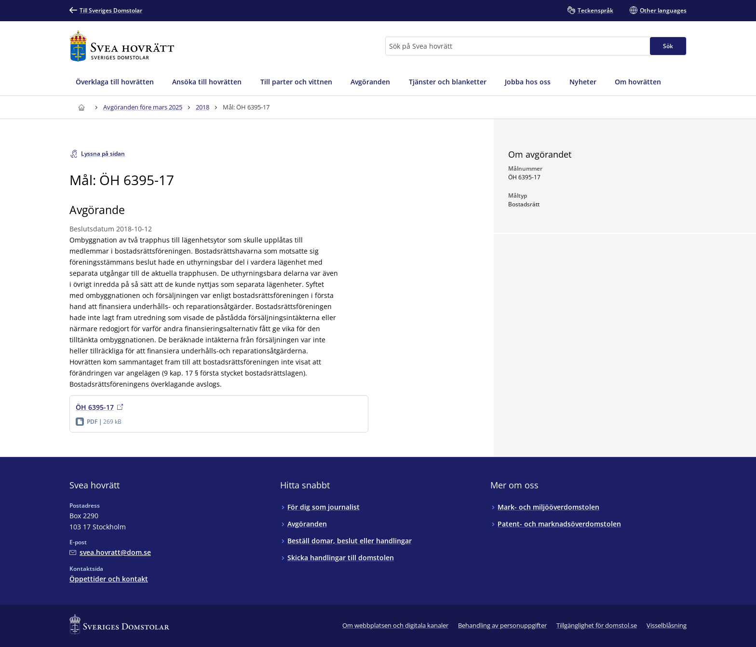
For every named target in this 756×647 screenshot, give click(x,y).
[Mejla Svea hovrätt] (110, 552)
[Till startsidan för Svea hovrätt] (121, 46)
